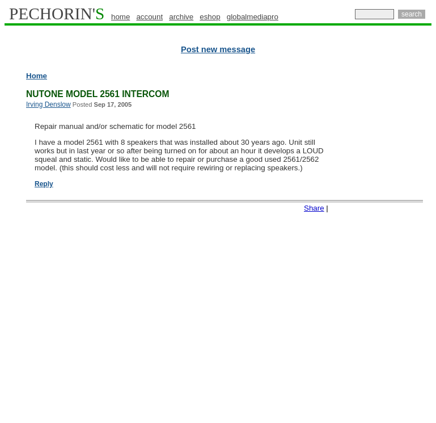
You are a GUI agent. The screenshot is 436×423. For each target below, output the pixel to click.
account (149, 16)
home (120, 16)
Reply (44, 184)
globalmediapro (252, 16)
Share (314, 208)
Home (36, 76)
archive (181, 16)
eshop (210, 16)
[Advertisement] (388, 244)
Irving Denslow (48, 104)
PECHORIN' (56, 14)
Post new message (218, 49)
